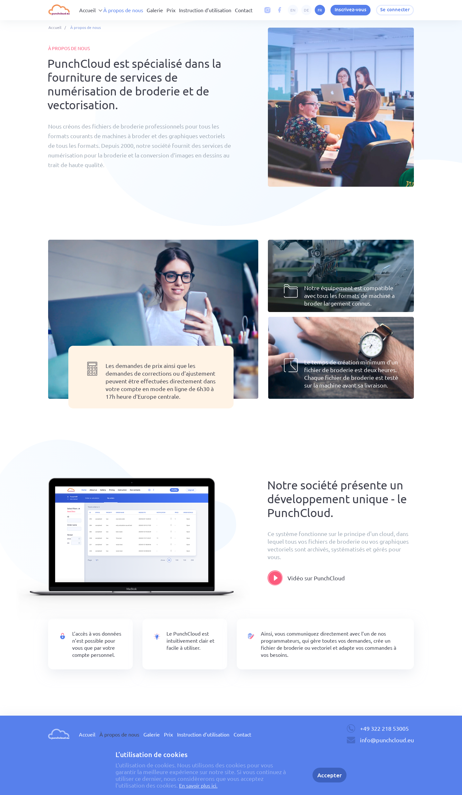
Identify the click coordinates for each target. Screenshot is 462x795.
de (301, 10)
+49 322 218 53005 (384, 728)
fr (314, 10)
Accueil (87, 10)
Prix (171, 10)
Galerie (155, 10)
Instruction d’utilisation (205, 10)
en (287, 10)
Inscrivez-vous (346, 9)
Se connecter (393, 9)
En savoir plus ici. (201, 785)
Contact (243, 10)
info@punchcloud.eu (387, 740)
